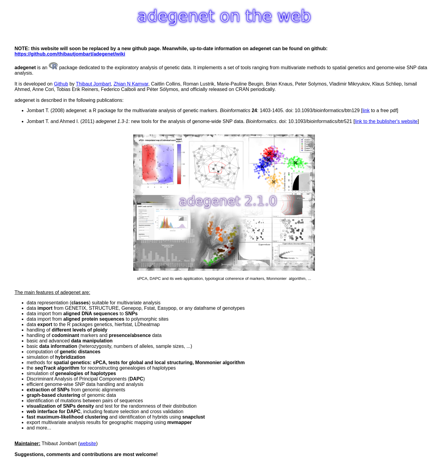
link (366, 110)
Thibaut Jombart (93, 83)
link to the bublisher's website (386, 121)
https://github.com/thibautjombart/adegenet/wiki (70, 54)
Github (61, 83)
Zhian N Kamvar (131, 83)
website (88, 443)
